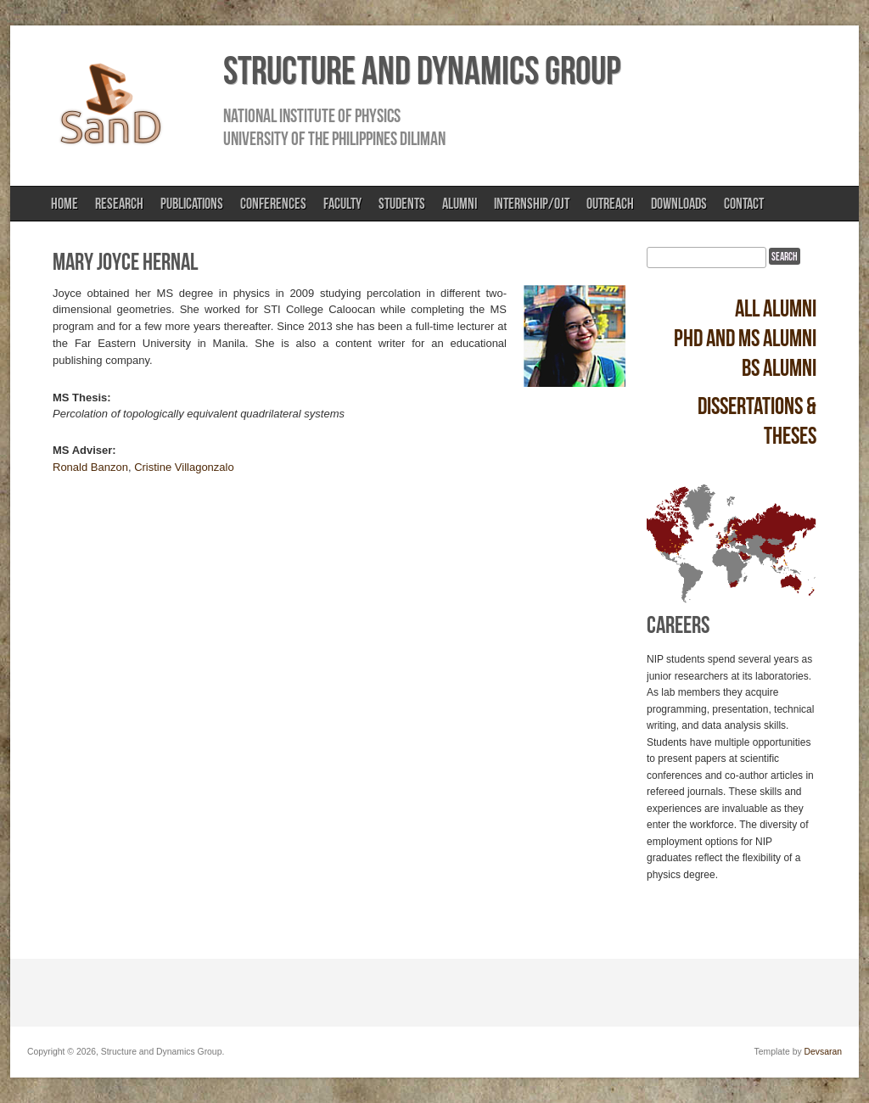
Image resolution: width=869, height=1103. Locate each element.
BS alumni (779, 368)
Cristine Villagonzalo (184, 467)
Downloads (679, 203)
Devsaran (823, 1051)
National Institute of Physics (312, 115)
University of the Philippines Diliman (334, 138)
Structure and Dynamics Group (421, 70)
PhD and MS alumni (745, 338)
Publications (191, 203)
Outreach (610, 203)
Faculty (342, 203)
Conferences (273, 203)
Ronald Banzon (90, 467)
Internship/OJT (531, 203)
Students (401, 203)
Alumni (459, 203)
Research (119, 203)
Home (64, 203)
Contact (744, 203)
